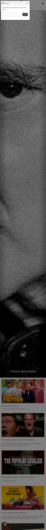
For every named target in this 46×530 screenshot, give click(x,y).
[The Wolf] (4, 524)
